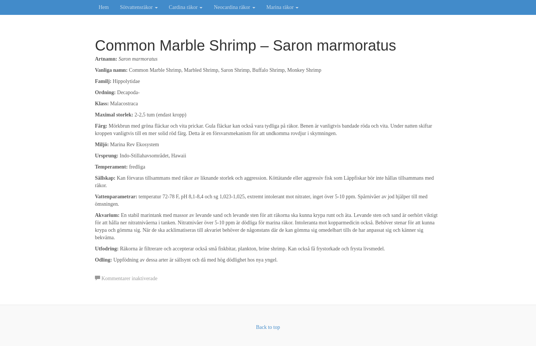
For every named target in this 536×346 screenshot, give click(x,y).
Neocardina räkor (234, 7)
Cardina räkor (186, 7)
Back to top (268, 327)
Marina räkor (283, 7)
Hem (104, 7)
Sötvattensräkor (138, 7)
